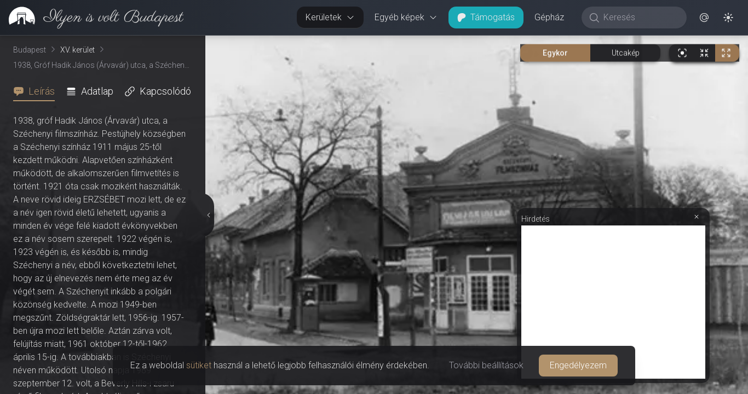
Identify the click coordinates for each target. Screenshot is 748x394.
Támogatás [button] (486, 17)
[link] (91, 17)
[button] (704, 17)
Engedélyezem (578, 365)
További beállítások (486, 365)
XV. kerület (77, 49)
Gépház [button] (549, 17)
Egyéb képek (406, 17)
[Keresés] (640, 17)
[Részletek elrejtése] (208, 215)
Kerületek (330, 17)
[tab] (37, 91)
